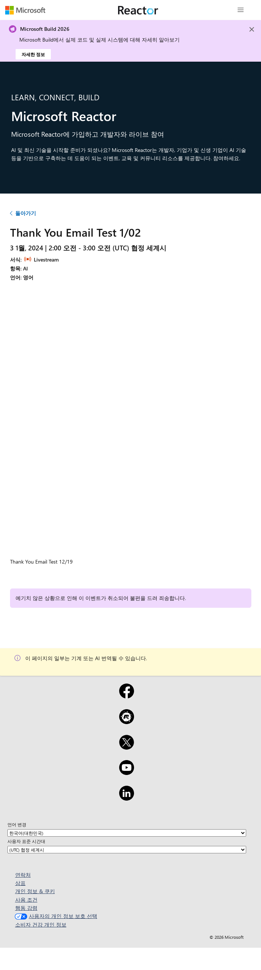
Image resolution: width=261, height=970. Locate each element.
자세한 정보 (33, 54)
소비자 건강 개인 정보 (40, 924)
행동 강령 (26, 907)
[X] (126, 747)
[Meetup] (126, 721)
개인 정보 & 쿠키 (35, 891)
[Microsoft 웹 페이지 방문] (25, 10)
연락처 (23, 874)
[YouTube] (126, 772)
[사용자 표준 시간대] (126, 849)
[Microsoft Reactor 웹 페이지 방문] (138, 10)
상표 (20, 882)
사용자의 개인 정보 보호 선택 (55, 915)
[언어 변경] (126, 833)
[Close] (252, 29)
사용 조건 (26, 899)
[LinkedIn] (126, 798)
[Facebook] (126, 696)
